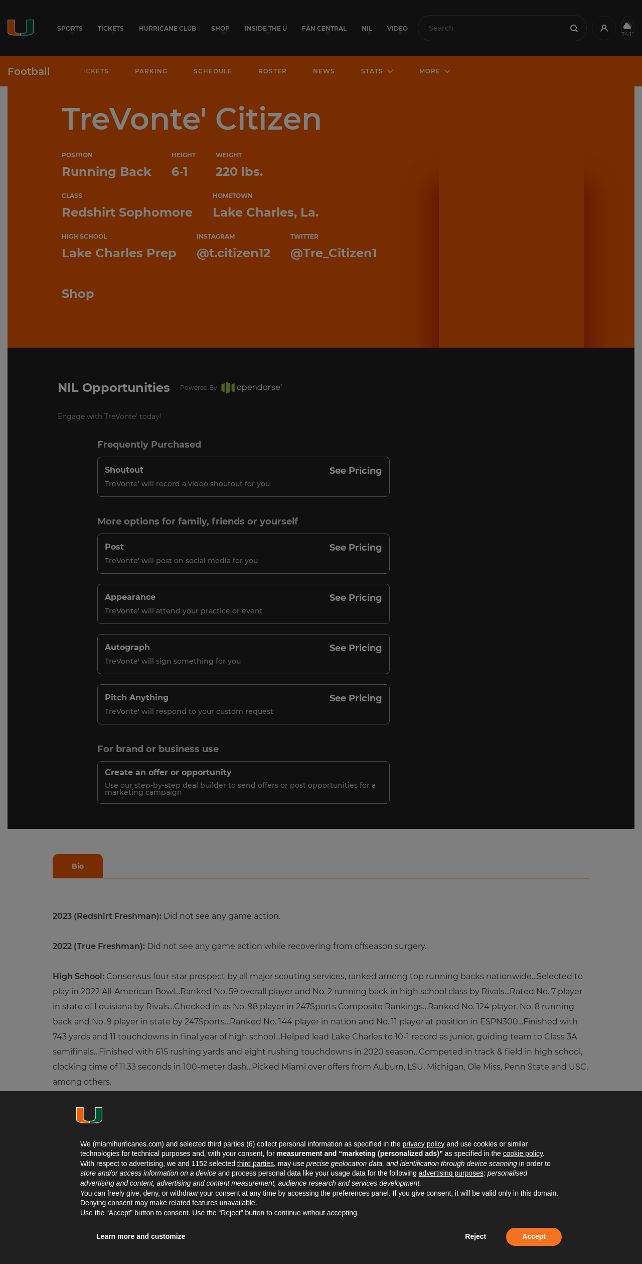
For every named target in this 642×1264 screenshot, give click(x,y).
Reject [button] (475, 1236)
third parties (255, 1164)
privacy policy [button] (423, 1144)
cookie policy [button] (523, 1153)
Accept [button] (534, 1236)
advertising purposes (451, 1173)
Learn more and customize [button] (140, 1236)
